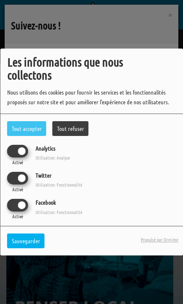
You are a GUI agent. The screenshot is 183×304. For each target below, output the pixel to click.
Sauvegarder (26, 240)
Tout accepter (27, 128)
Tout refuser (70, 128)
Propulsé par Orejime (159, 239)
